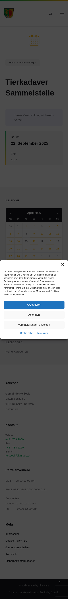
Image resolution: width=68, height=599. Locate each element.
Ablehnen (34, 314)
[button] (62, 264)
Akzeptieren (34, 304)
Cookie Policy (26, 333)
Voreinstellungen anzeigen (34, 324)
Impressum (42, 333)
